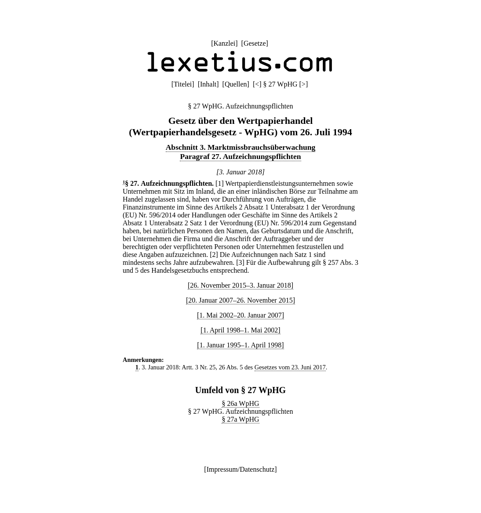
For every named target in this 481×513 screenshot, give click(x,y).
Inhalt (208, 84)
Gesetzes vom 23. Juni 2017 (290, 367)
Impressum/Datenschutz (241, 469)
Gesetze (255, 43)
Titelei (183, 84)
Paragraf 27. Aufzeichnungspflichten (240, 156)
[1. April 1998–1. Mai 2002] (240, 330)
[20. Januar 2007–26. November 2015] (240, 300)
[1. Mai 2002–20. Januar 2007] (240, 315)
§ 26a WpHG (240, 403)
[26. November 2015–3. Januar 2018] (240, 285)
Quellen (236, 84)
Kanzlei (224, 43)
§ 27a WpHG (240, 419)
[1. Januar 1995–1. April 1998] (240, 345)
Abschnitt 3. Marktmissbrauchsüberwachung (241, 147)
